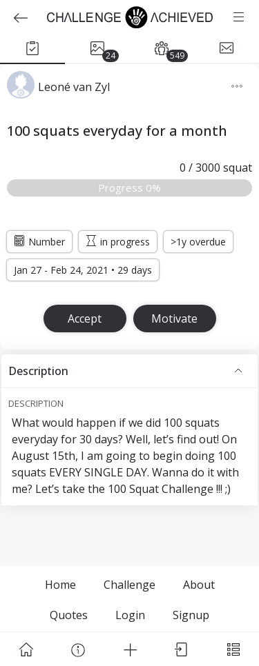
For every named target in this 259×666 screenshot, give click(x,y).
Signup (191, 615)
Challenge (129, 584)
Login (130, 615)
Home (60, 584)
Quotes (69, 615)
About (199, 584)
